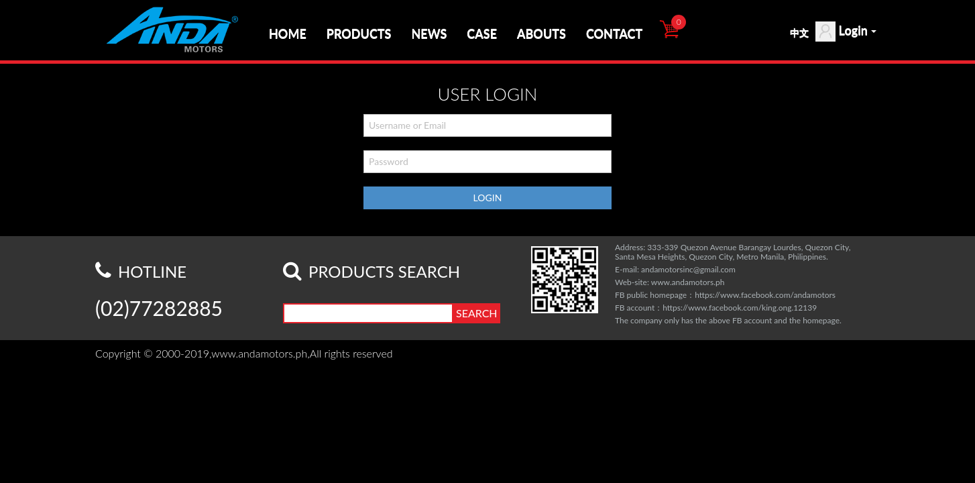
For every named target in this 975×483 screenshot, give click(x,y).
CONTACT (614, 33)
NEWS (429, 33)
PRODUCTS (359, 33)
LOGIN (487, 197)
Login (845, 31)
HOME (287, 33)
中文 (799, 32)
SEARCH (477, 313)
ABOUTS (541, 33)
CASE (482, 33)
